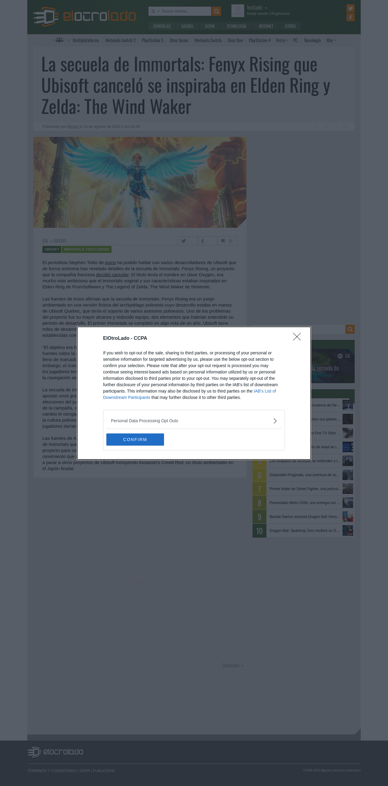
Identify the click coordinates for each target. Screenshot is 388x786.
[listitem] (194, 420)
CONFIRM (135, 439)
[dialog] (194, 393)
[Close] (299, 338)
